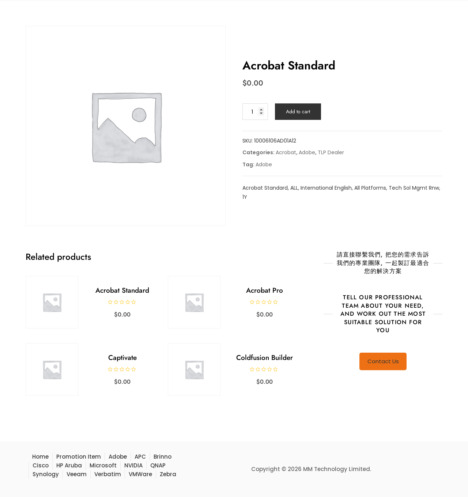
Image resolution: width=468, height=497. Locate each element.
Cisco (41, 465)
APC (140, 456)
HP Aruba (69, 465)
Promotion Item (78, 456)
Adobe (307, 152)
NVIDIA (133, 465)
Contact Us (383, 361)
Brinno (162, 456)
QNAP (158, 465)
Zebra (168, 474)
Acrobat (286, 152)
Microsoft (103, 465)
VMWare (140, 474)
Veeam (77, 474)
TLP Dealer (331, 152)
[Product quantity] (255, 111)
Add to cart (298, 111)
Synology (46, 474)
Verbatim (107, 474)
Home (40, 456)
